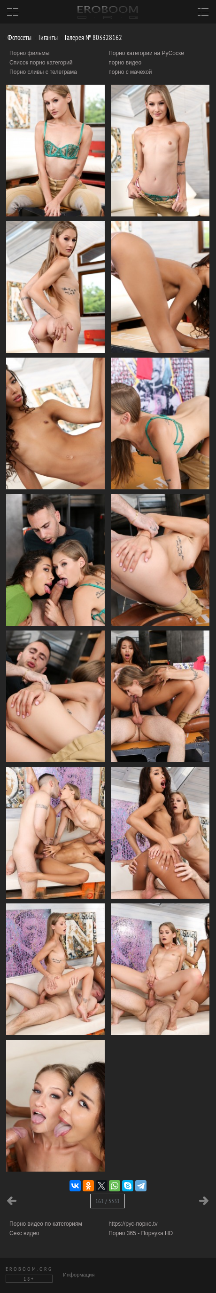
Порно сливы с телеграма (43, 72)
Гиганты (44, 37)
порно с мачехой (130, 72)
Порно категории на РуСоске (146, 53)
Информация (78, 1274)
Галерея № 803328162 (90, 37)
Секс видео (24, 1233)
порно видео (124, 62)
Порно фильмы (29, 53)
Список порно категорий (41, 62)
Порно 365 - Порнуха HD (140, 1233)
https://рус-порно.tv (132, 1224)
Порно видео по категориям (45, 1224)
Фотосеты (15, 37)
